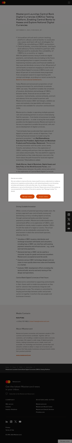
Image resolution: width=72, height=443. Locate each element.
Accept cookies (43, 196)
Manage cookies (27, 196)
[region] (36, 188)
